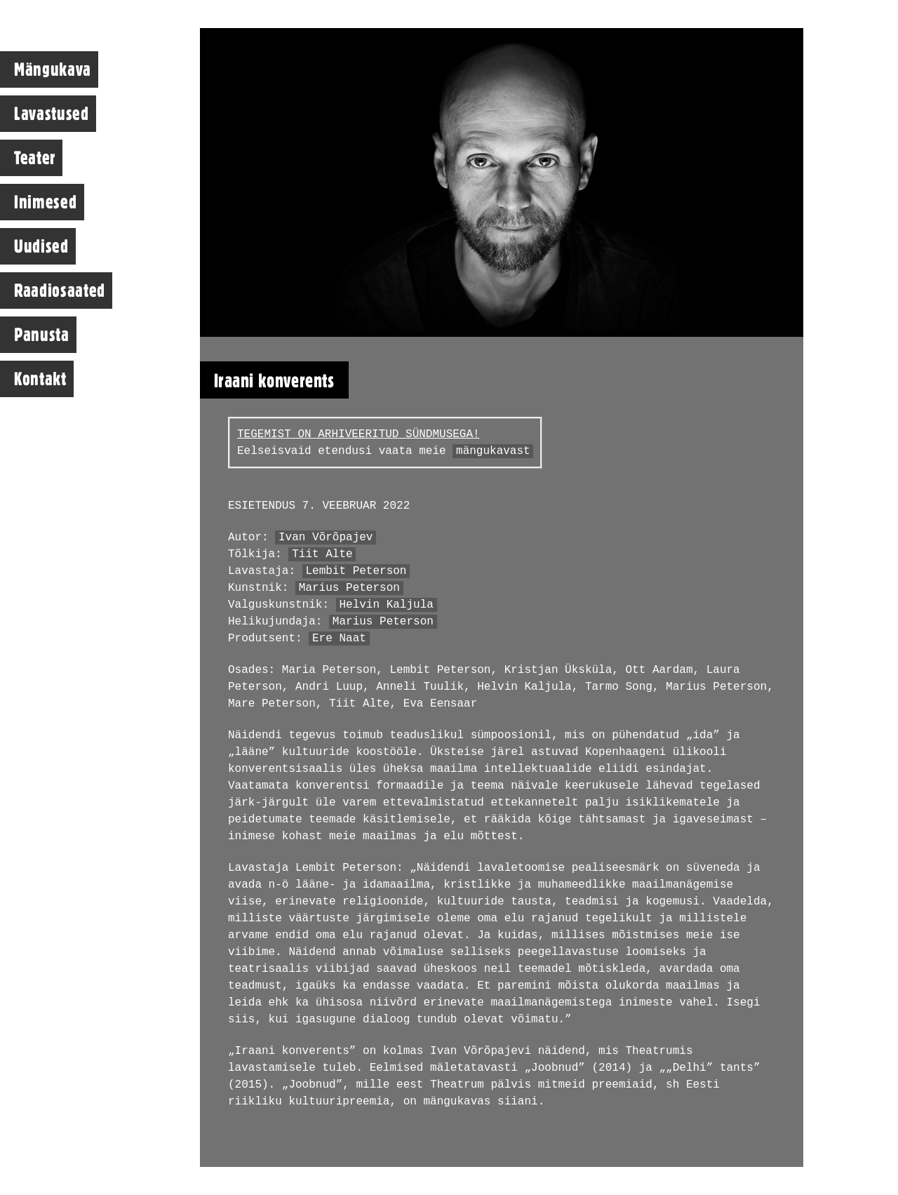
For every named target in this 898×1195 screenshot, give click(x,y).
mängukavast (493, 451)
